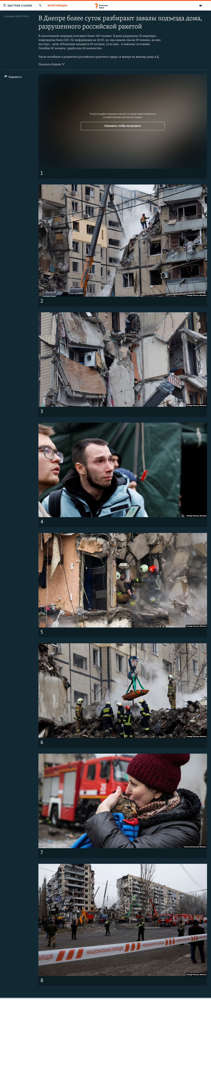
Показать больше (51, 64)
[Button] (13, 77)
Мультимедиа (57, 5)
